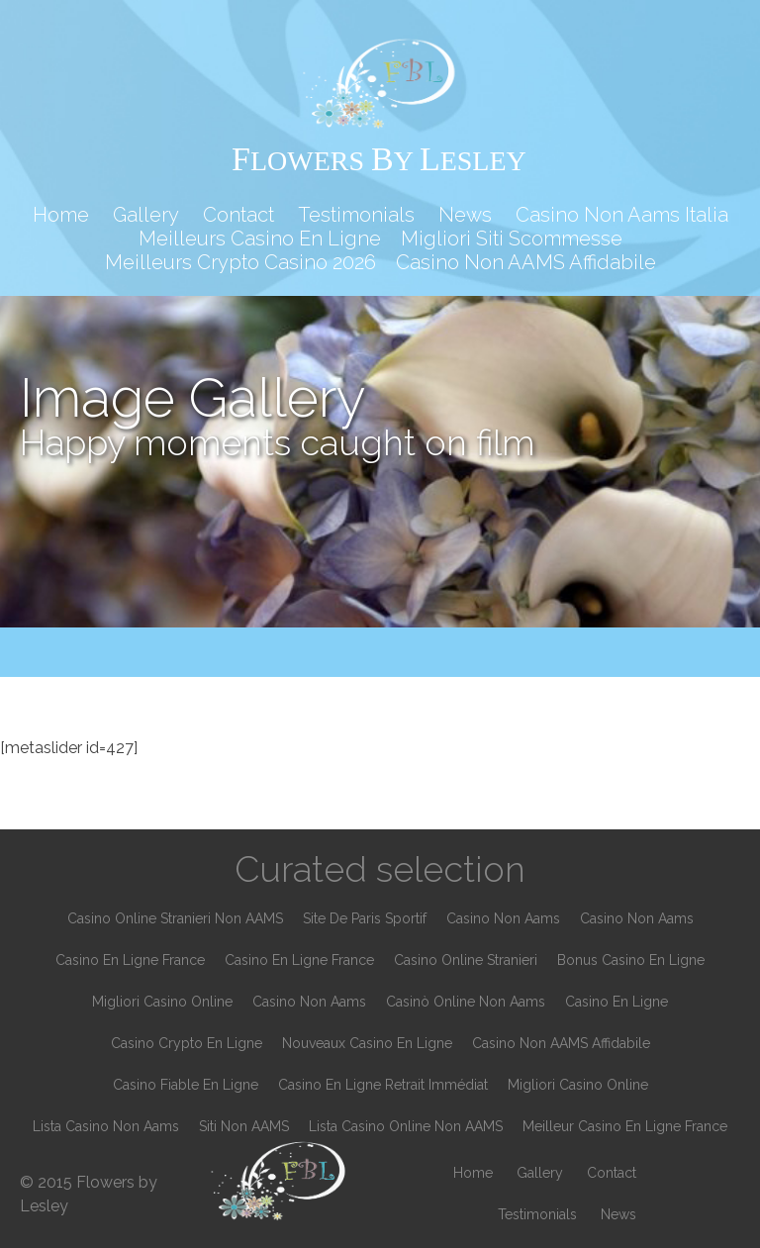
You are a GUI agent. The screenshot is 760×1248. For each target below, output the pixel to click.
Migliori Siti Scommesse (511, 238)
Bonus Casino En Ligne (631, 960)
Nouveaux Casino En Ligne (367, 1043)
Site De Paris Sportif (365, 918)
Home (61, 215)
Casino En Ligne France (130, 960)
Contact (238, 215)
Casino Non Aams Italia (622, 215)
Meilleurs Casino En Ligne (260, 238)
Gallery (146, 215)
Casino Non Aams (503, 918)
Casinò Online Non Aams (465, 1001)
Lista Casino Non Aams (106, 1126)
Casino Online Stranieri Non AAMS (175, 918)
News (465, 215)
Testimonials (356, 215)
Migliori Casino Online (162, 1001)
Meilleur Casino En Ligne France (624, 1126)
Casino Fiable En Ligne (185, 1085)
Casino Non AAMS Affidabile (526, 262)
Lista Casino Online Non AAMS (406, 1126)
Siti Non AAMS (244, 1126)
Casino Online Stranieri (465, 960)
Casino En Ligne (616, 1001)
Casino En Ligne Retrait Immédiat (383, 1085)
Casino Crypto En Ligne (186, 1043)
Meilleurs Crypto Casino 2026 (240, 262)
